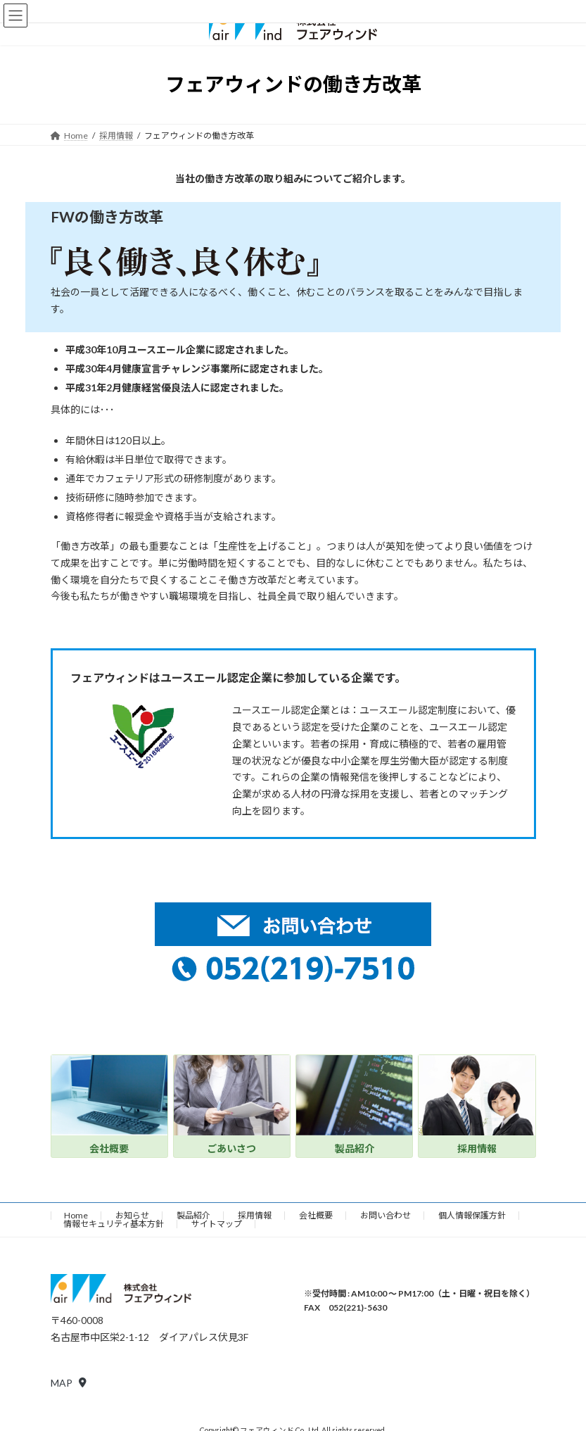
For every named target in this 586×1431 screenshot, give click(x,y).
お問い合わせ (385, 1215)
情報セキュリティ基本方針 (113, 1223)
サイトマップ (216, 1223)
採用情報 (255, 1215)
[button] (69, 1383)
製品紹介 (193, 1215)
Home (76, 1215)
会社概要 (316, 1215)
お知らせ (132, 1215)
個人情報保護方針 (472, 1215)
